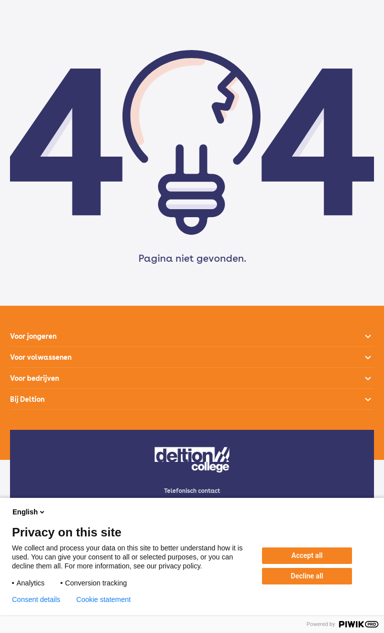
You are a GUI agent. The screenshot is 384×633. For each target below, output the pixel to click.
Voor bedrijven (34, 378)
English (29, 512)
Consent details (36, 599)
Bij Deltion (27, 399)
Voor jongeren (33, 336)
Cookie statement (103, 599)
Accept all (307, 555)
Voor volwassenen (41, 357)
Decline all (307, 576)
